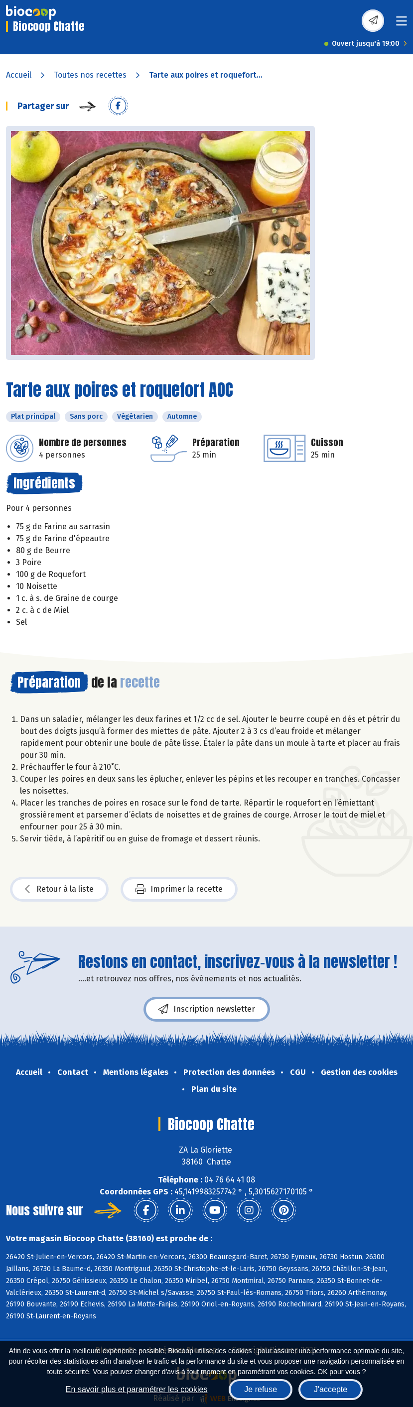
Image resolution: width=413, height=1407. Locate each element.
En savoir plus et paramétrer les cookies (137, 1389)
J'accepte (330, 1389)
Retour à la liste (59, 889)
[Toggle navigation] (401, 24)
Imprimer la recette (179, 889)
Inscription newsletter (206, 1009)
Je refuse (260, 1389)
